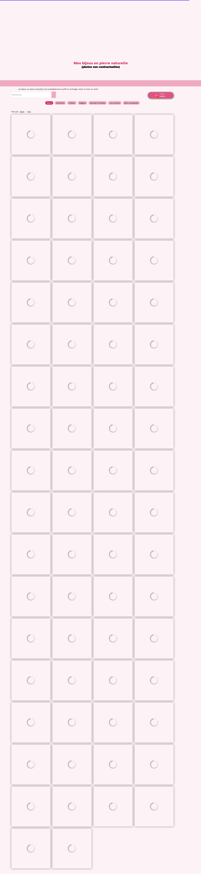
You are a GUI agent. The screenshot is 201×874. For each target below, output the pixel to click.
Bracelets (60, 103)
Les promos (115, 103)
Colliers (72, 103)
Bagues (82, 103)
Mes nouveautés (131, 103)
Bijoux (49, 103)
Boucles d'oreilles (97, 103)
